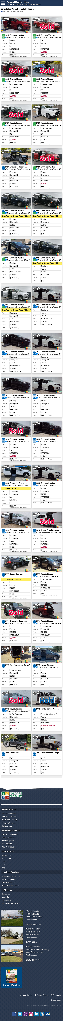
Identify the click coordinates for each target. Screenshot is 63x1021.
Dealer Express (44, 1005)
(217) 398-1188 (33, 924)
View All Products (8, 847)
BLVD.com (59, 1005)
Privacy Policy (41, 995)
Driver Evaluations (9, 879)
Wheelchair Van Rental (10, 886)
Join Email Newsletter (10, 903)
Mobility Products (8, 838)
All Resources (7, 855)
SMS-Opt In (26, 995)
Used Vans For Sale (9, 820)
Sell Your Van (7, 826)
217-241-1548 (32, 960)
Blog (3, 868)
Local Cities (6, 900)
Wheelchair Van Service (11, 876)
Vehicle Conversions (10, 834)
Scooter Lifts (7, 844)
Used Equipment (8, 841)
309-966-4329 (32, 942)
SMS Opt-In (6, 858)
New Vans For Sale (9, 817)
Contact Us (6, 894)
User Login (56, 1000)
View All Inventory (9, 814)
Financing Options (8, 823)
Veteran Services (8, 882)
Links (4, 861)
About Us (5, 897)
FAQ (3, 865)
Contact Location (33, 911)
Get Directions (31, 920)
